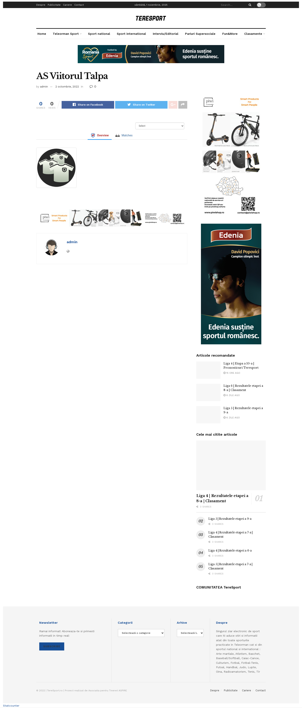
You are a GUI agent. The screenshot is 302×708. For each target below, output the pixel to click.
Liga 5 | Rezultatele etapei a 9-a (229, 519)
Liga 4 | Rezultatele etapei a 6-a (230, 550)
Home (41, 34)
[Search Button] (249, 5)
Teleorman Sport (66, 34)
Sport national (99, 34)
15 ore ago (231, 372)
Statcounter (11, 705)
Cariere (67, 4)
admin (44, 86)
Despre (40, 4)
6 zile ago (231, 395)
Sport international (131, 34)
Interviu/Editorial (165, 34)
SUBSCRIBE (51, 646)
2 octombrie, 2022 (67, 86)
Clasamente (253, 34)
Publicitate (54, 4)
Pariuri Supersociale (200, 34)
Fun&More (230, 34)
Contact (79, 4)
